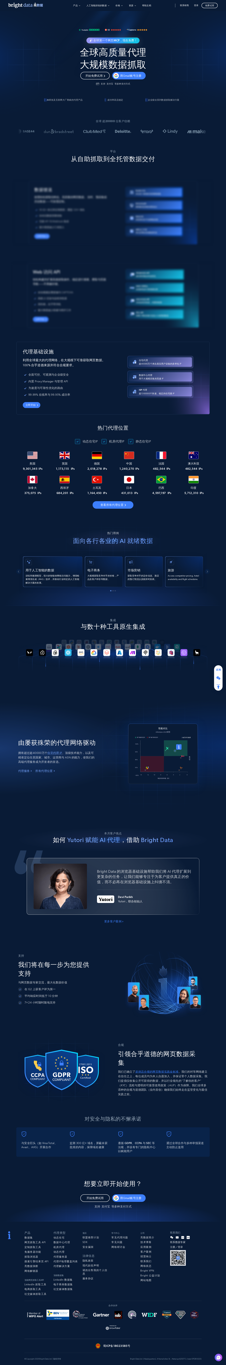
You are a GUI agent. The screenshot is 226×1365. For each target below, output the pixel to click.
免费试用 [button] (209, 5)
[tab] (110, 590)
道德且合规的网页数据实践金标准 (156, 1071)
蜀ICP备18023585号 (116, 1345)
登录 (196, 5)
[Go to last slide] (18, 571)
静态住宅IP (143, 441)
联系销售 (184, 5)
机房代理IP (116, 441)
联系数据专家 (178, 1242)
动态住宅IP (90, 441)
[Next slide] (207, 571)
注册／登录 (176, 1247)
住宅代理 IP (54, 753)
